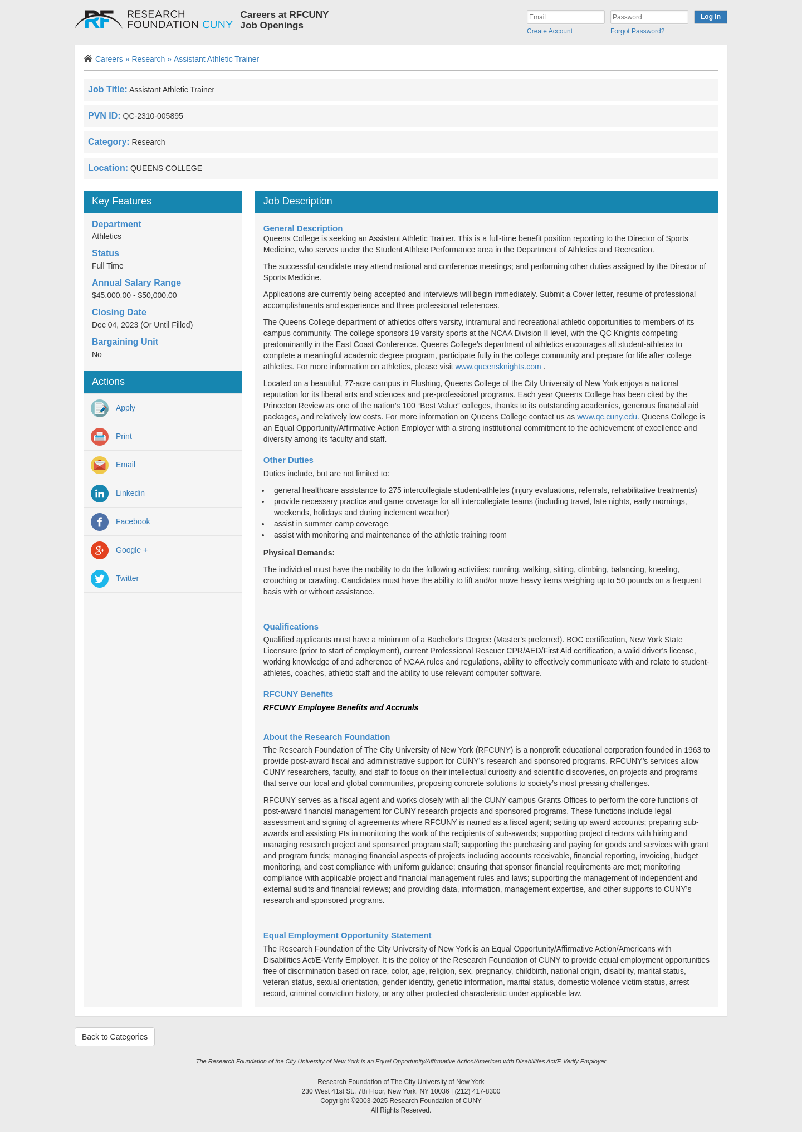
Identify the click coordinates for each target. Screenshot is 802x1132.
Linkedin (118, 493)
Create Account (550, 31)
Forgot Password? (637, 31)
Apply (113, 408)
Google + (119, 550)
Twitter (115, 579)
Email (113, 465)
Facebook (120, 522)
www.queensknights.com (498, 366)
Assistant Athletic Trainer (216, 59)
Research (151, 59)
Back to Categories (115, 1036)
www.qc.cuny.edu (607, 416)
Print (111, 437)
